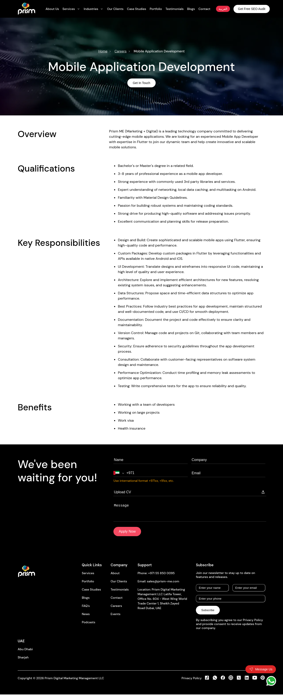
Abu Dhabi (25, 653)
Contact (116, 601)
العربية (223, 9)
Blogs (86, 601)
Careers (120, 51)
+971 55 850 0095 (161, 577)
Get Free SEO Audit (251, 9)
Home (102, 51)
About (115, 577)
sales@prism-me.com (163, 585)
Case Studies (91, 593)
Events (115, 618)
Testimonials (120, 593)
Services (88, 577)
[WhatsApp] (271, 681)
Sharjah (23, 661)
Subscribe (207, 613)
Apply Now (127, 535)
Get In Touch (141, 83)
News (86, 618)
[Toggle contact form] (260, 669)
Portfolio (88, 585)
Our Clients (119, 585)
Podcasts (88, 626)
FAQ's (86, 609)
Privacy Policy (192, 682)
